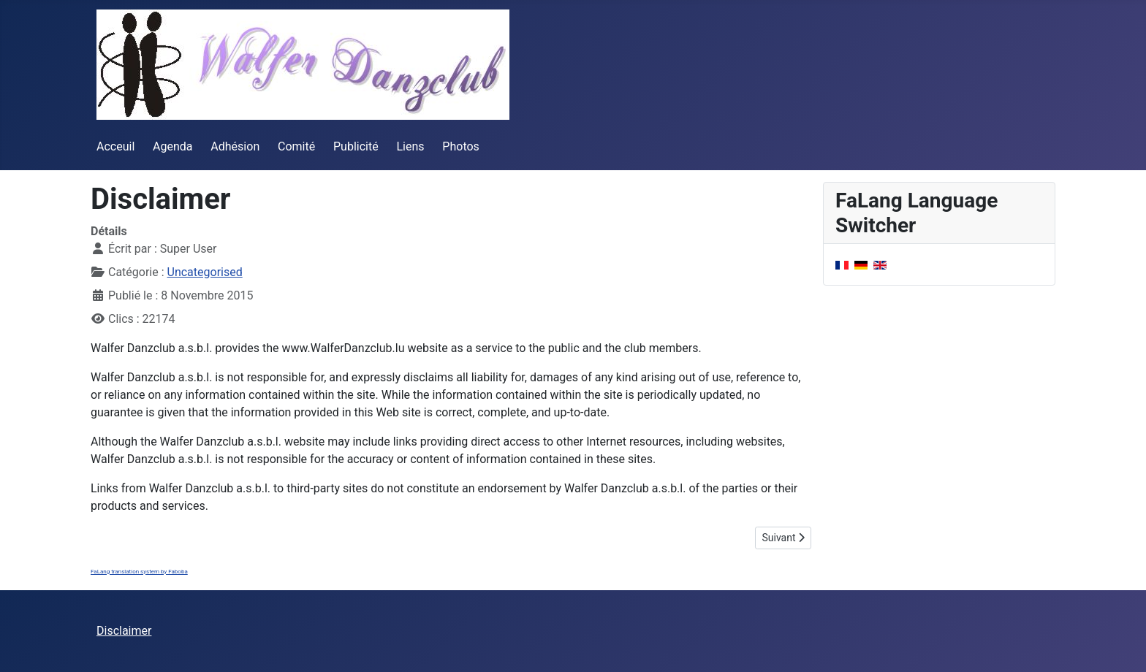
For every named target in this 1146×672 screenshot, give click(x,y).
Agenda (172, 146)
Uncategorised (205, 272)
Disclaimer (123, 631)
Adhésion (234, 146)
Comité (296, 146)
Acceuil (115, 146)
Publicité (356, 146)
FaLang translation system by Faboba (139, 571)
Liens (410, 146)
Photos (460, 146)
